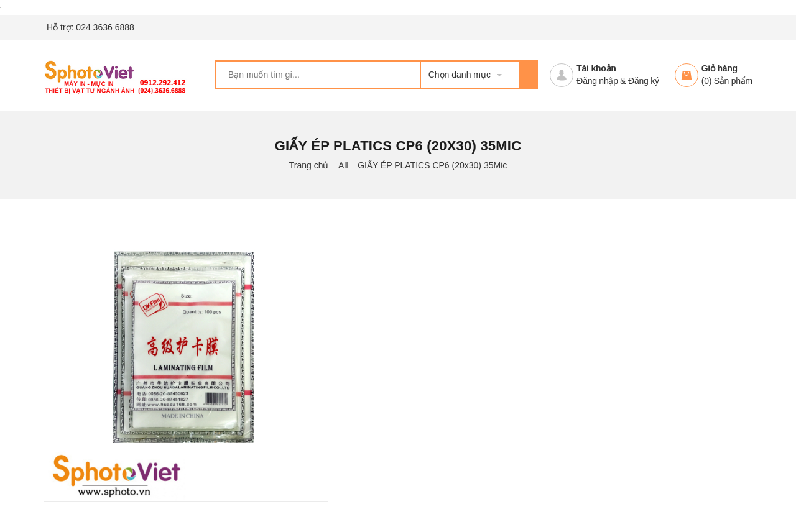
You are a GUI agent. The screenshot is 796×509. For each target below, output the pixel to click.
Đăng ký (643, 81)
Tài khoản (596, 68)
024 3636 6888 (105, 27)
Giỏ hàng (719, 68)
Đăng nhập (597, 81)
